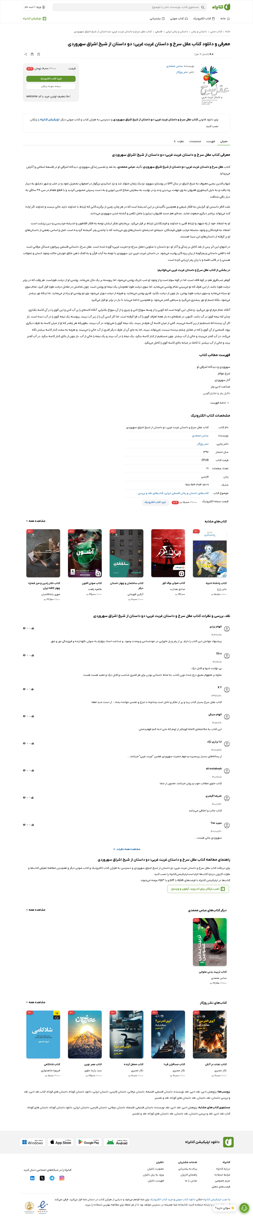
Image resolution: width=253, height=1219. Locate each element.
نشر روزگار (182, 72)
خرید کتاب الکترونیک (51, 78)
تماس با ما (191, 1181)
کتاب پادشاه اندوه (216, 583)
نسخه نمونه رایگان (51, 86)
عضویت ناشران (155, 1169)
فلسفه (150, 1092)
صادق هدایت (177, 589)
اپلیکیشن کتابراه (32, 18)
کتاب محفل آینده (133, 1064)
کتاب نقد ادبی (37, 1092)
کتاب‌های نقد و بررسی (150, 493)
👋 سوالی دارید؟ (224, 1208)
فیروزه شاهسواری (50, 1070)
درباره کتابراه (223, 1169)
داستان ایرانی (100, 1092)
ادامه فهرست (220, 403)
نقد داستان (203, 1098)
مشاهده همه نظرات (126, 849)
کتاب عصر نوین (93, 1064)
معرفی (224, 141)
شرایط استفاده (222, 1175)
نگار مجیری (220, 1070)
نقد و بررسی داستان (201, 1113)
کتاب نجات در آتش (216, 1064)
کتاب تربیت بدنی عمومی (213, 972)
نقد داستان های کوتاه (183, 1098)
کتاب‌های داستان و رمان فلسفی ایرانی (187, 493)
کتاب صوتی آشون (92, 583)
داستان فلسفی (164, 1092)
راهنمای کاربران (189, 1175)
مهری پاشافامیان (50, 594)
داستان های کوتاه (57, 1092)
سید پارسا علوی (93, 1070)
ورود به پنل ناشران (153, 1175)
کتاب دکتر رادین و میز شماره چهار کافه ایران (44, 586)
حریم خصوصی (222, 1181)
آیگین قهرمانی (135, 594)
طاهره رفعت (95, 589)
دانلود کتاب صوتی (185, 1199)
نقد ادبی (195, 1092)
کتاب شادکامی (52, 1064)
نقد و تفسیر (162, 1098)
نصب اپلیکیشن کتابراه (215, 1199)
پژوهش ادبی (209, 1092)
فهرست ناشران (156, 1181)
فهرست (210, 141)
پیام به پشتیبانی (187, 1169)
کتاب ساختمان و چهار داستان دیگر (126, 586)
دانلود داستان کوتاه (80, 1092)
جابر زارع (222, 589)
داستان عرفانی (136, 1092)
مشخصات (195, 141)
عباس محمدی (174, 66)
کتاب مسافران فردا (174, 1064)
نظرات (178, 141)
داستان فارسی (118, 1092)
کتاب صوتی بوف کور (173, 583)
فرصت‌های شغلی (221, 1186)
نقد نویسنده (181, 1092)
